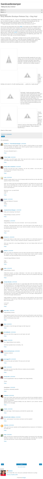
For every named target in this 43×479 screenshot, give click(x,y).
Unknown (6, 425)
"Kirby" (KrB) (7, 157)
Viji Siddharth (7, 332)
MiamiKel (10, 470)
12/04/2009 (13, 359)
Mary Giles (6, 310)
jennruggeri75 (7, 359)
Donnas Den (7, 376)
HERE (15, 32)
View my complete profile (12, 474)
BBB (21, 26)
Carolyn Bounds (8, 281)
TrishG (5, 409)
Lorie (5, 177)
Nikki (5, 367)
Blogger (24, 477)
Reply (5, 153)
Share (3, 136)
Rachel (5, 199)
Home (21, 464)
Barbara (6, 250)
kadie (5, 268)
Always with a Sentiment (9, 166)
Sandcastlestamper (11, 4)
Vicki (5, 434)
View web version (21, 466)
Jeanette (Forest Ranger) (10, 210)
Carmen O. (6, 237)
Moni (5, 324)
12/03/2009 (23, 143)
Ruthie (5, 340)
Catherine (6, 395)
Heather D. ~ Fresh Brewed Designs (12, 143)
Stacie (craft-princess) (9, 351)
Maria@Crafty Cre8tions (9, 417)
